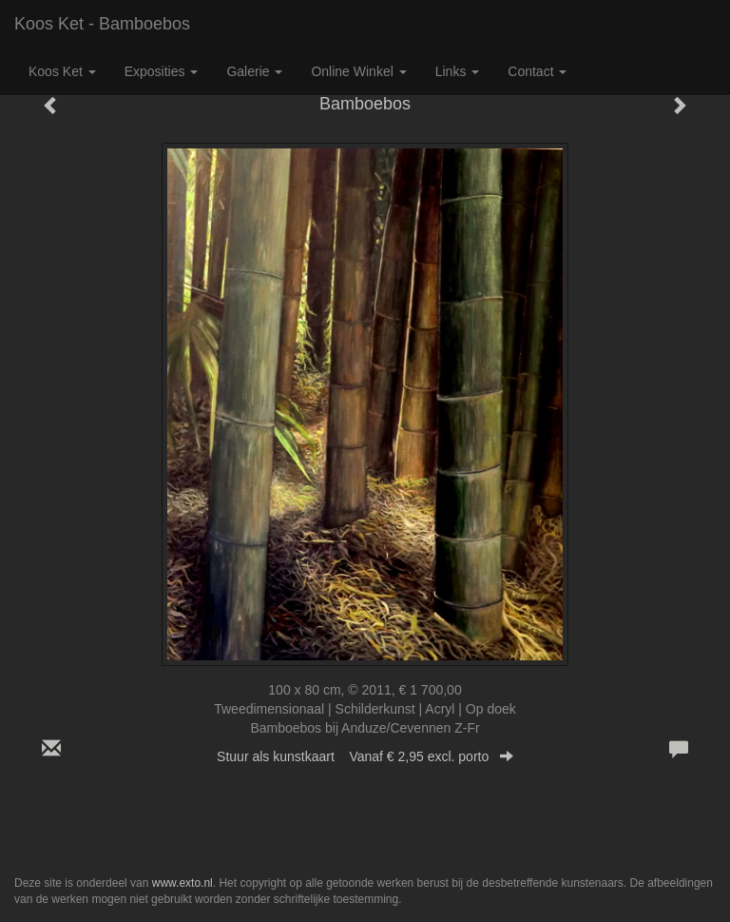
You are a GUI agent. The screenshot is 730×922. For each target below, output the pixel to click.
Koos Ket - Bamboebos (102, 23)
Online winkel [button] (358, 71)
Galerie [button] (254, 71)
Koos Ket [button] (62, 71)
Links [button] (457, 71)
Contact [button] (537, 71)
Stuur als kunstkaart (365, 756)
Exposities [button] (162, 71)
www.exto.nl (182, 883)
